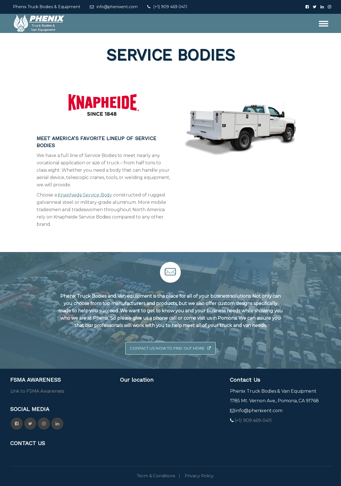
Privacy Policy (199, 475)
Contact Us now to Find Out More (170, 348)
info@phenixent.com (117, 6)
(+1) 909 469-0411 (252, 420)
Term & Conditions (156, 475)
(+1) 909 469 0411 (170, 6)
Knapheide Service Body (85, 195)
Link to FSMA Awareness (37, 391)
